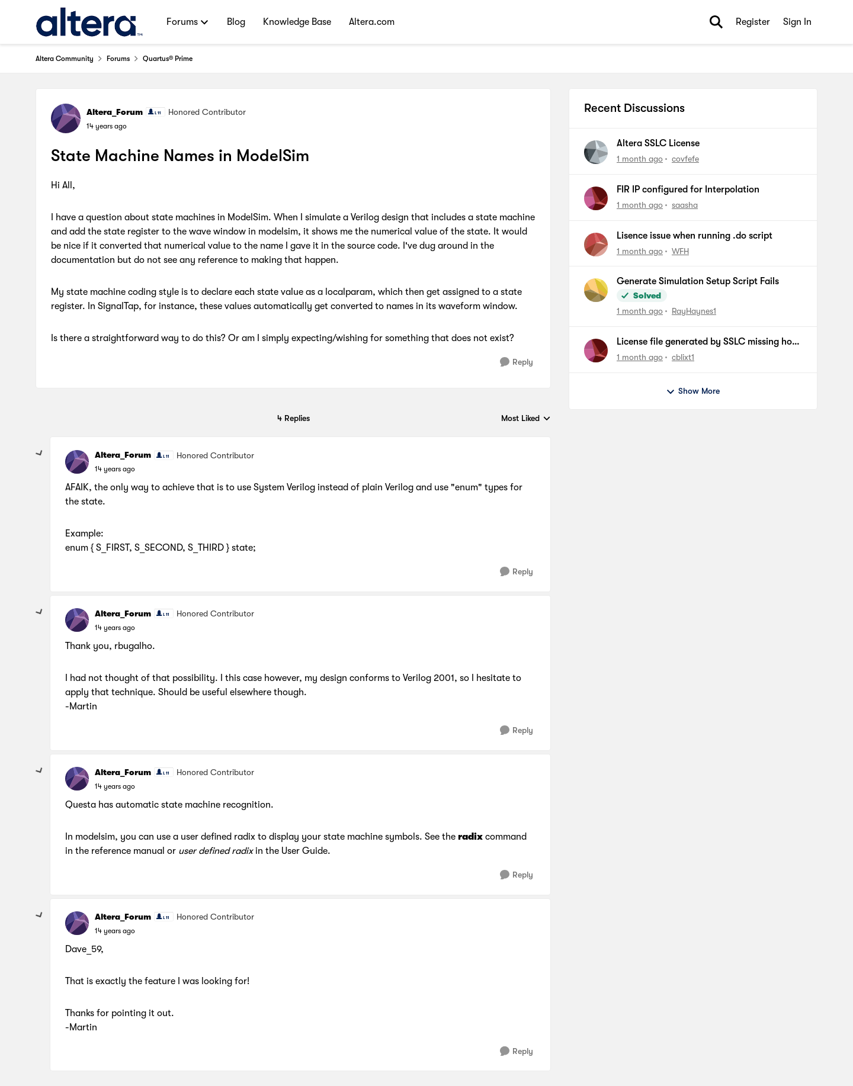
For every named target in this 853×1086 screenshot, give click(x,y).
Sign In (797, 22)
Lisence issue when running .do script (694, 235)
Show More (693, 391)
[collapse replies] (40, 453)
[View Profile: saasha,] (596, 198)
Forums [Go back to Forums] (118, 58)
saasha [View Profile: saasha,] (685, 205)
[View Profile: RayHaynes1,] (596, 290)
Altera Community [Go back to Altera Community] (65, 58)
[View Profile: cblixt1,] (596, 350)
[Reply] (516, 362)
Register (753, 22)
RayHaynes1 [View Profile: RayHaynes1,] (694, 311)
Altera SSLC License (658, 143)
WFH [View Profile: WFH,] (680, 250)
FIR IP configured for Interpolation (688, 189)
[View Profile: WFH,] (596, 244)
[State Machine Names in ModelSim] (115, 469)
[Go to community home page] (89, 22)
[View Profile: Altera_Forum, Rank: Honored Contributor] (66, 118)
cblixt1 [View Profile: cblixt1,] (683, 357)
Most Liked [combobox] (526, 419)
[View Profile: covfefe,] (596, 152)
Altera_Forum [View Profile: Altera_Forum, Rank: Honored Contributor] (114, 112)
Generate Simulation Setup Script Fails (698, 281)
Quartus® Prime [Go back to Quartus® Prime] (168, 58)
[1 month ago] (640, 159)
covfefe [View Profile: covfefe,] (685, 158)
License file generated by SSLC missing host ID (708, 342)
